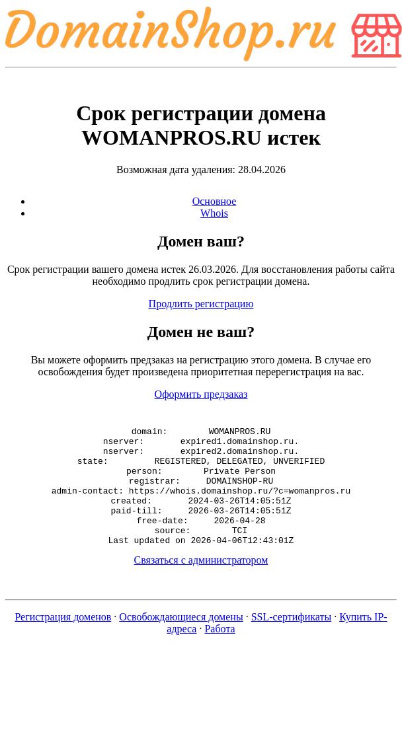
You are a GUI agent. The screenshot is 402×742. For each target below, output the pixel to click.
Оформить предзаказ (201, 394)
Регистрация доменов (63, 640)
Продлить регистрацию (201, 303)
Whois (214, 213)
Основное (214, 201)
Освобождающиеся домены (181, 640)
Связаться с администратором (201, 583)
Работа (219, 652)
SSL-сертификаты (291, 640)
